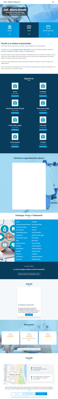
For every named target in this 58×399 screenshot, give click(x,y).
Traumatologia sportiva (21, 232)
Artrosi (17, 221)
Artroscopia (19, 259)
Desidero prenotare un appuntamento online (29, 274)
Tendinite (34, 230)
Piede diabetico (19, 248)
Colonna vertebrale (36, 232)
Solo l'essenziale (29, 393)
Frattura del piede (36, 243)
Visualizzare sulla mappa (15, 374)
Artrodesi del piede (36, 246)
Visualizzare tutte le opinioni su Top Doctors (29, 349)
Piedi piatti (34, 227)
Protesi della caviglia (37, 224)
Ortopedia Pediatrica (37, 248)
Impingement (19, 235)
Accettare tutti (41, 393)
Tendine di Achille (36, 251)
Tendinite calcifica (36, 259)
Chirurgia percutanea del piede (23, 224)
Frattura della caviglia (21, 227)
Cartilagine (34, 221)
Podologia (18, 246)
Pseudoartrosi (19, 256)
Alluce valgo (35, 240)
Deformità (18, 251)
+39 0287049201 (36, 379)
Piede (17, 240)
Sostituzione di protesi (37, 256)
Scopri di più (15, 96)
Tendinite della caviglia (21, 238)
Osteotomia (34, 254)
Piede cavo (18, 254)
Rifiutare (17, 393)
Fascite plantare (20, 230)
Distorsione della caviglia (38, 235)
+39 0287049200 (36, 370)
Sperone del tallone (20, 243)
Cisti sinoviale (35, 238)
